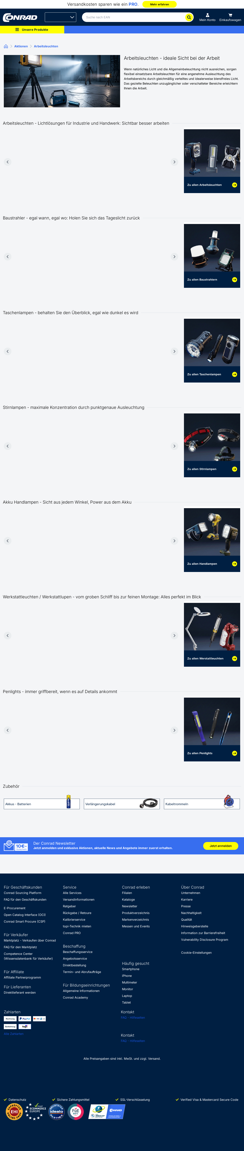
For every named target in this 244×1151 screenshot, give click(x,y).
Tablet (126, 1002)
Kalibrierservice (74, 919)
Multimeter (129, 982)
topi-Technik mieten (77, 926)
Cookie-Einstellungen (196, 952)
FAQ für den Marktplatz (20, 947)
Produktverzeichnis (135, 913)
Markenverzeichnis (135, 919)
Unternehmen (190, 893)
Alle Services (72, 893)
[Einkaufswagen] (230, 17)
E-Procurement (14, 908)
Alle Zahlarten (13, 1034)
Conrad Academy (75, 997)
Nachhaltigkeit (191, 913)
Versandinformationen (78, 899)
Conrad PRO (72, 933)
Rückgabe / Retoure (77, 913)
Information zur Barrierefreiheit (203, 933)
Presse (186, 906)
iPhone (127, 976)
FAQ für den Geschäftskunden (25, 899)
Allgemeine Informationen (81, 991)
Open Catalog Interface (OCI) (25, 915)
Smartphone (130, 969)
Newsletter (129, 906)
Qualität (186, 919)
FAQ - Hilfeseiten (133, 1017)
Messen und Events (136, 926)
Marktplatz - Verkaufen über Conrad (30, 940)
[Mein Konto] (207, 17)
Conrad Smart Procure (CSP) (24, 921)
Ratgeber (69, 906)
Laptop (127, 996)
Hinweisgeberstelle (194, 926)
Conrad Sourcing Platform (22, 893)
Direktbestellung (74, 965)
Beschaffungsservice (77, 952)
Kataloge (128, 899)
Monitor (127, 989)
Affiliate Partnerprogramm (22, 977)
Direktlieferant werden (20, 992)
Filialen (127, 893)
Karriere (187, 899)
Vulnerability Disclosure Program (204, 940)
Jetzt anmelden (221, 846)
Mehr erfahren (159, 4)
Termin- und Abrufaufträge (82, 972)
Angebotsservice (75, 958)
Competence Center (18, 954)
